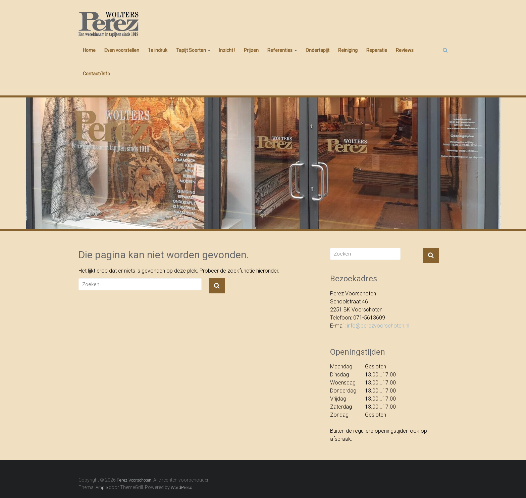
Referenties (280, 50)
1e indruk (157, 50)
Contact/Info (96, 73)
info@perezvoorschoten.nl (378, 326)
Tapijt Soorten (191, 50)
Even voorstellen (121, 50)
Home (89, 50)
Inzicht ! (227, 50)
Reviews (405, 50)
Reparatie (376, 50)
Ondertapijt (317, 50)
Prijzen (251, 50)
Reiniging (348, 50)
